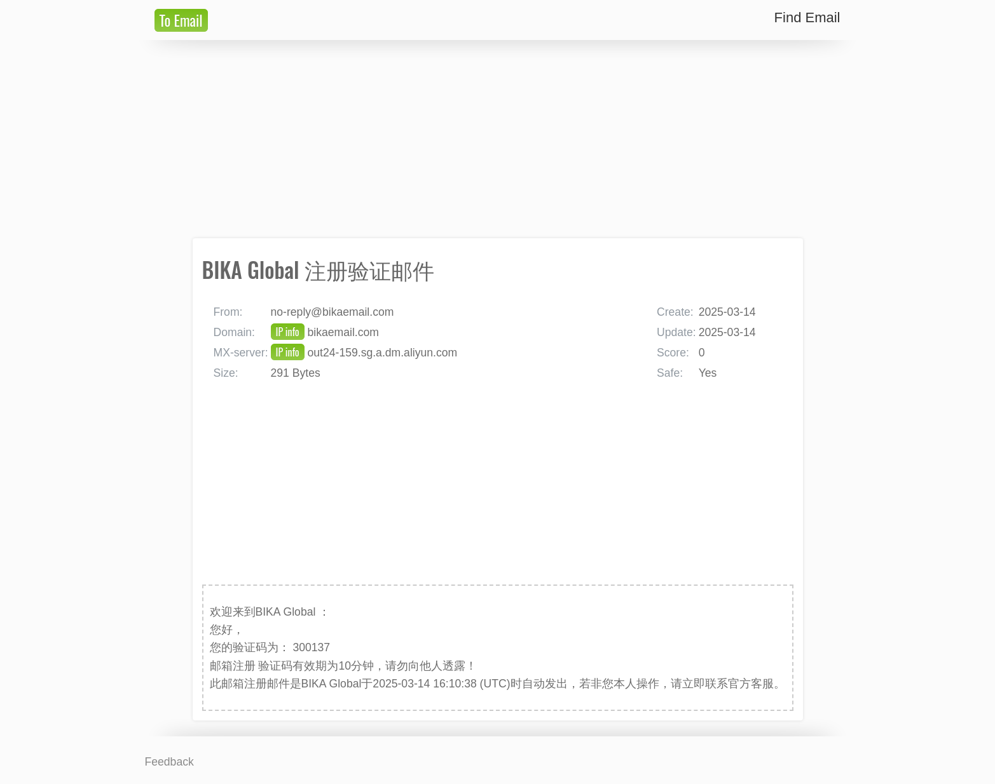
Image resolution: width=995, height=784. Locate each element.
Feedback (169, 761)
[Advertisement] (498, 139)
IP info (287, 331)
